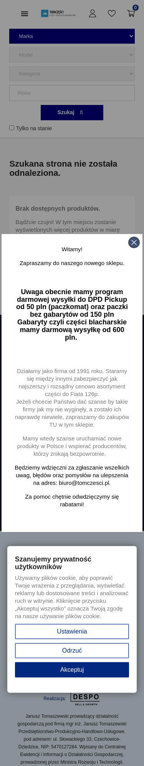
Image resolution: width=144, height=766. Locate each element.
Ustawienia (72, 631)
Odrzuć (72, 650)
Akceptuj (72, 669)
